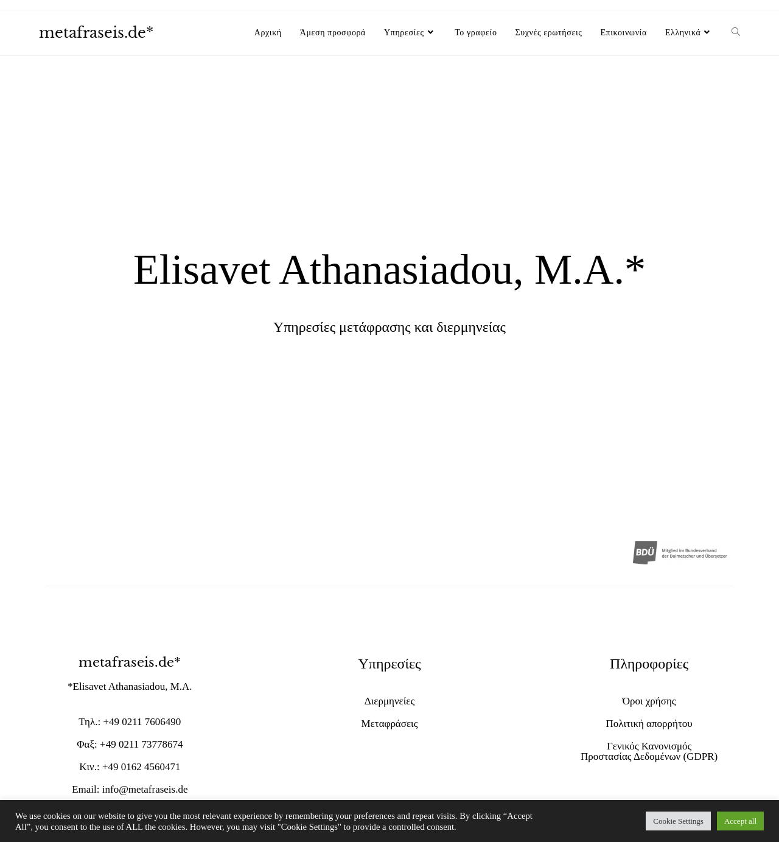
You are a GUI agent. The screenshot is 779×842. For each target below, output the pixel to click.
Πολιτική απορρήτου (649, 723)
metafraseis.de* (96, 32)
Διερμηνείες (389, 701)
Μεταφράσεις (390, 723)
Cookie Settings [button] (678, 821)
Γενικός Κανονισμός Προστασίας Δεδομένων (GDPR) (649, 751)
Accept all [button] (740, 821)
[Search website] (735, 32)
